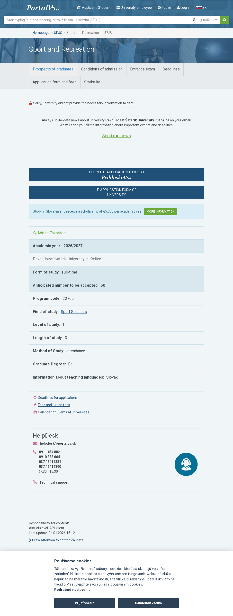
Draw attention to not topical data (56, 540)
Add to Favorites (49, 233)
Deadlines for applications (58, 398)
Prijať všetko (84, 603)
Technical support (54, 482)
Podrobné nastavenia (72, 590)
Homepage (41, 33)
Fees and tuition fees (54, 405)
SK (201, 8)
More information (161, 211)
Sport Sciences (74, 311)
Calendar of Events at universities (63, 412)
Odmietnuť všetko (148, 603)
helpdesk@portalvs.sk (58, 443)
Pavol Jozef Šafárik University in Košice (67, 259)
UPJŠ (58, 33)
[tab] (53, 69)
